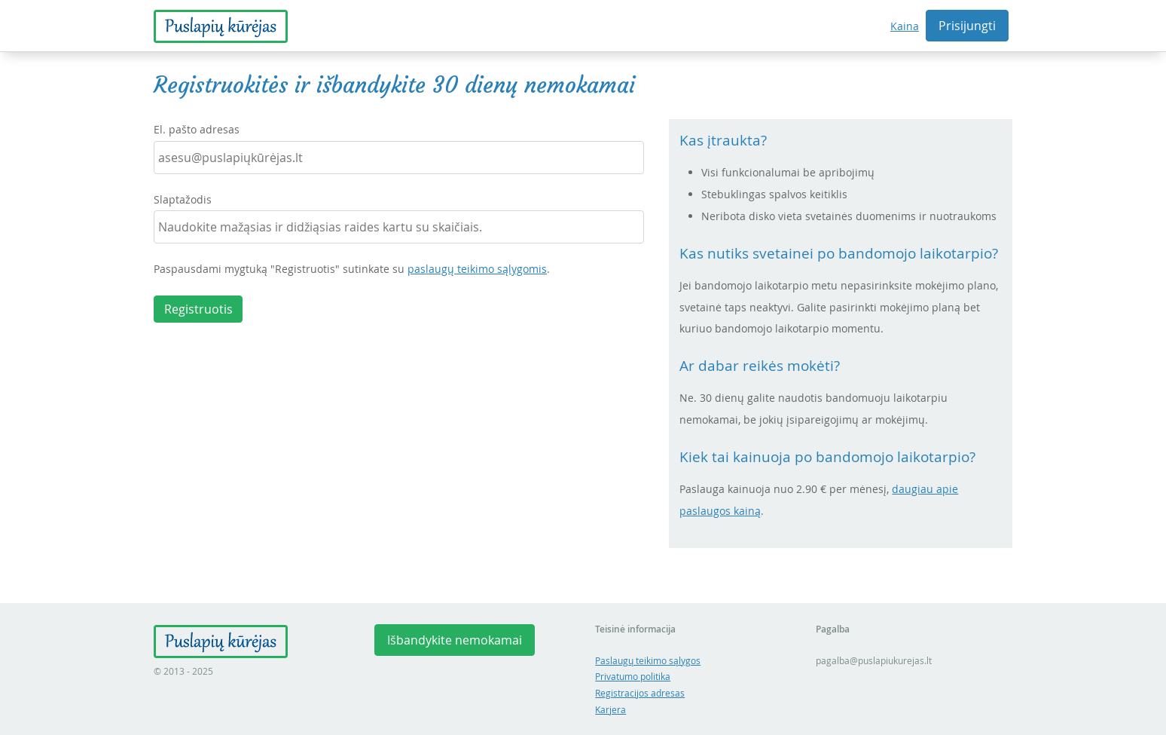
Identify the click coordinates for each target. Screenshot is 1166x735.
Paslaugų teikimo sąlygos (648, 660)
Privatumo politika (632, 676)
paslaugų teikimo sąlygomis (477, 269)
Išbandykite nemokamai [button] (454, 640)
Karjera (610, 709)
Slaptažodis (183, 199)
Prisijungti (967, 25)
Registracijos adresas (640, 693)
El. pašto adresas (197, 129)
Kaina (904, 26)
